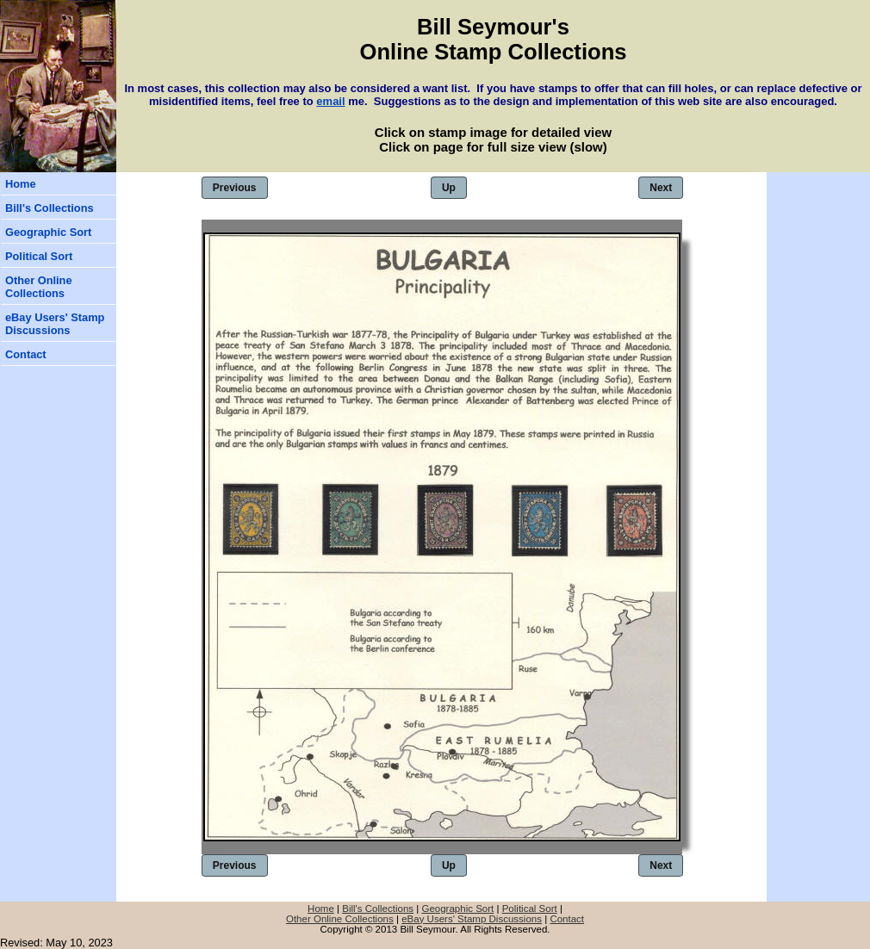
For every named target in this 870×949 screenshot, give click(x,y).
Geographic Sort (48, 232)
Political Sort (38, 256)
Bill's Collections (49, 208)
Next (660, 188)
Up (449, 188)
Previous (235, 188)
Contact (26, 354)
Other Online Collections (38, 287)
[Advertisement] (818, 275)
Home (20, 183)
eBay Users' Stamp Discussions (54, 324)
